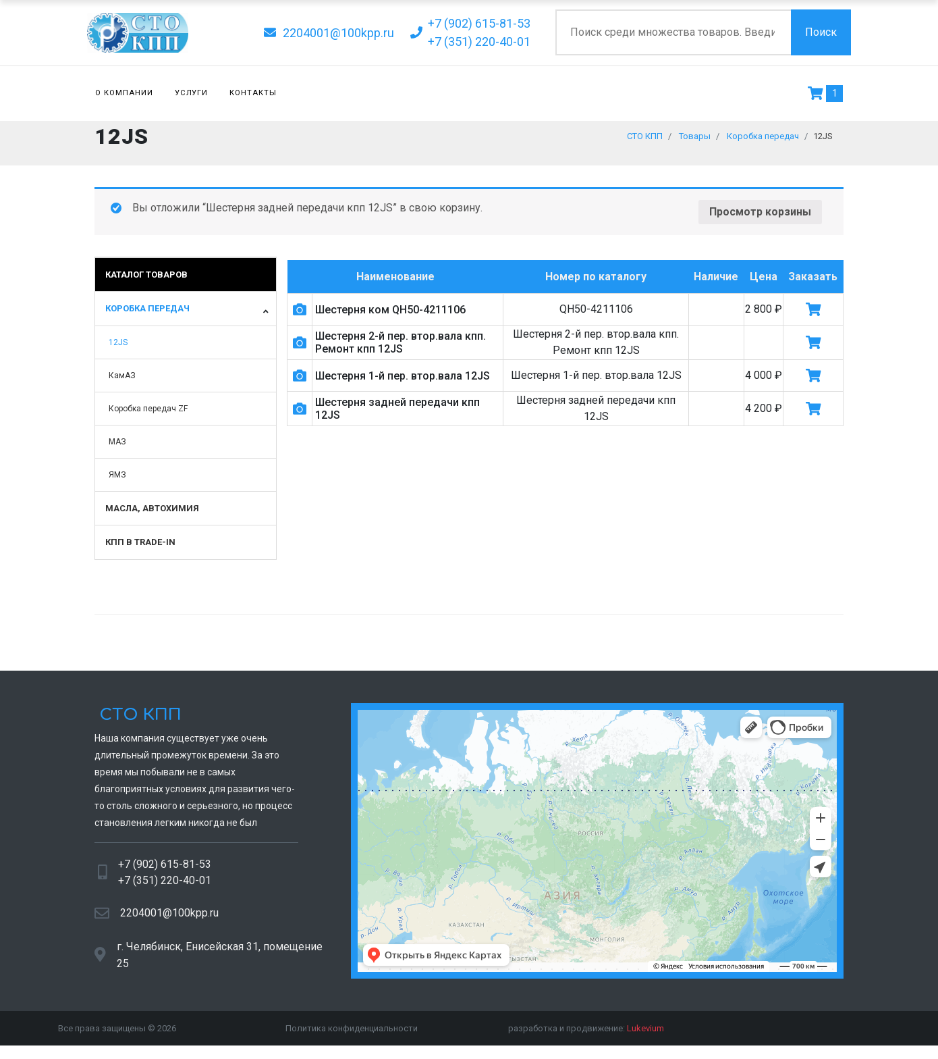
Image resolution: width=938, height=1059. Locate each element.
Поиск (821, 32)
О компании (124, 92)
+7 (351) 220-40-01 (164, 887)
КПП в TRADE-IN (140, 549)
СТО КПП (138, 722)
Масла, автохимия (152, 515)
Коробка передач (147, 315)
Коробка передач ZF (148, 415)
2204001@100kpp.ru (169, 919)
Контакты (253, 92)
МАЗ (117, 448)
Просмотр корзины (760, 218)
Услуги (192, 92)
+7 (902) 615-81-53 (164, 870)
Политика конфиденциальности (351, 1035)
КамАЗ (122, 382)
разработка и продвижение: (586, 1035)
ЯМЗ (117, 481)
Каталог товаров (146, 281)
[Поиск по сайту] (673, 32)
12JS (118, 349)
